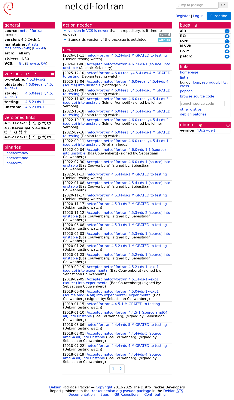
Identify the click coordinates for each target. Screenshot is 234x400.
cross (184, 86)
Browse (32, 63)
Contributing (155, 395)
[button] (65, 31)
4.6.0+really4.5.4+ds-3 (28, 86)
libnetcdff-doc (16, 158)
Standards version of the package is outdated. (117, 40)
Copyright (104, 387)
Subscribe (218, 16)
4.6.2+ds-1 (35, 102)
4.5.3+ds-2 (36, 79)
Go (223, 5)
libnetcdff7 (13, 163)
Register (183, 16)
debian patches (193, 114)
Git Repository (127, 395)
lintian (185, 77)
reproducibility (214, 82)
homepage (189, 72)
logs (196, 82)
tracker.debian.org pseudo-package (121, 391)
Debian (55, 387)
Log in (198, 16)
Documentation (81, 395)
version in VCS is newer (88, 31)
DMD (26, 48)
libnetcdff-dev (16, 153)
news (68, 49)
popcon (186, 91)
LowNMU (39, 48)
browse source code (197, 96)
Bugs (104, 395)
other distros (191, 109)
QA (43, 63)
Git (21, 63)
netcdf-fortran (32, 31)
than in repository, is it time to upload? (117, 32)
